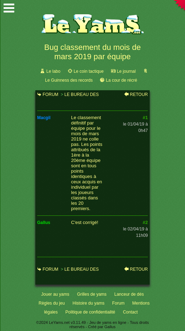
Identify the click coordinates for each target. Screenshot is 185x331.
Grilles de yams (92, 294)
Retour (139, 94)
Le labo (53, 71)
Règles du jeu (52, 303)
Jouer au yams (55, 294)
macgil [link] (43, 117)
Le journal (126, 71)
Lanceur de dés (129, 294)
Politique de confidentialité (90, 312)
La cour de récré (121, 80)
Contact (130, 312)
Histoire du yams (88, 303)
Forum (50, 94)
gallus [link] (43, 222)
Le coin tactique (89, 71)
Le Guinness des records (68, 80)
